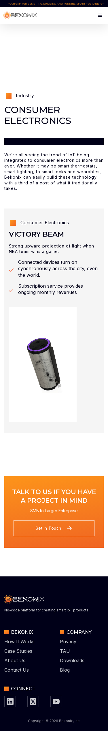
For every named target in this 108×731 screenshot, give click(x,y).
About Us (14, 660)
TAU (65, 651)
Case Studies (18, 651)
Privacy (68, 641)
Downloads (72, 660)
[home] (21, 15)
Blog (65, 670)
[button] (98, 15)
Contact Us (16, 670)
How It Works (19, 641)
